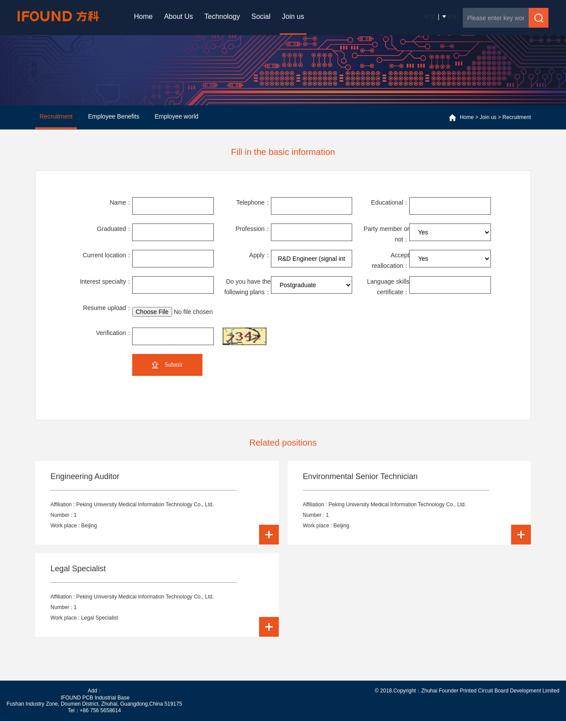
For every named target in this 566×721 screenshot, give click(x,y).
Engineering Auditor (84, 476)
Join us (293, 16)
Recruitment (516, 117)
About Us (178, 16)
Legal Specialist (78, 568)
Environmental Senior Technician (360, 476)
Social (260, 16)
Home (143, 16)
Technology (222, 16)
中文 (430, 16)
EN (452, 16)
